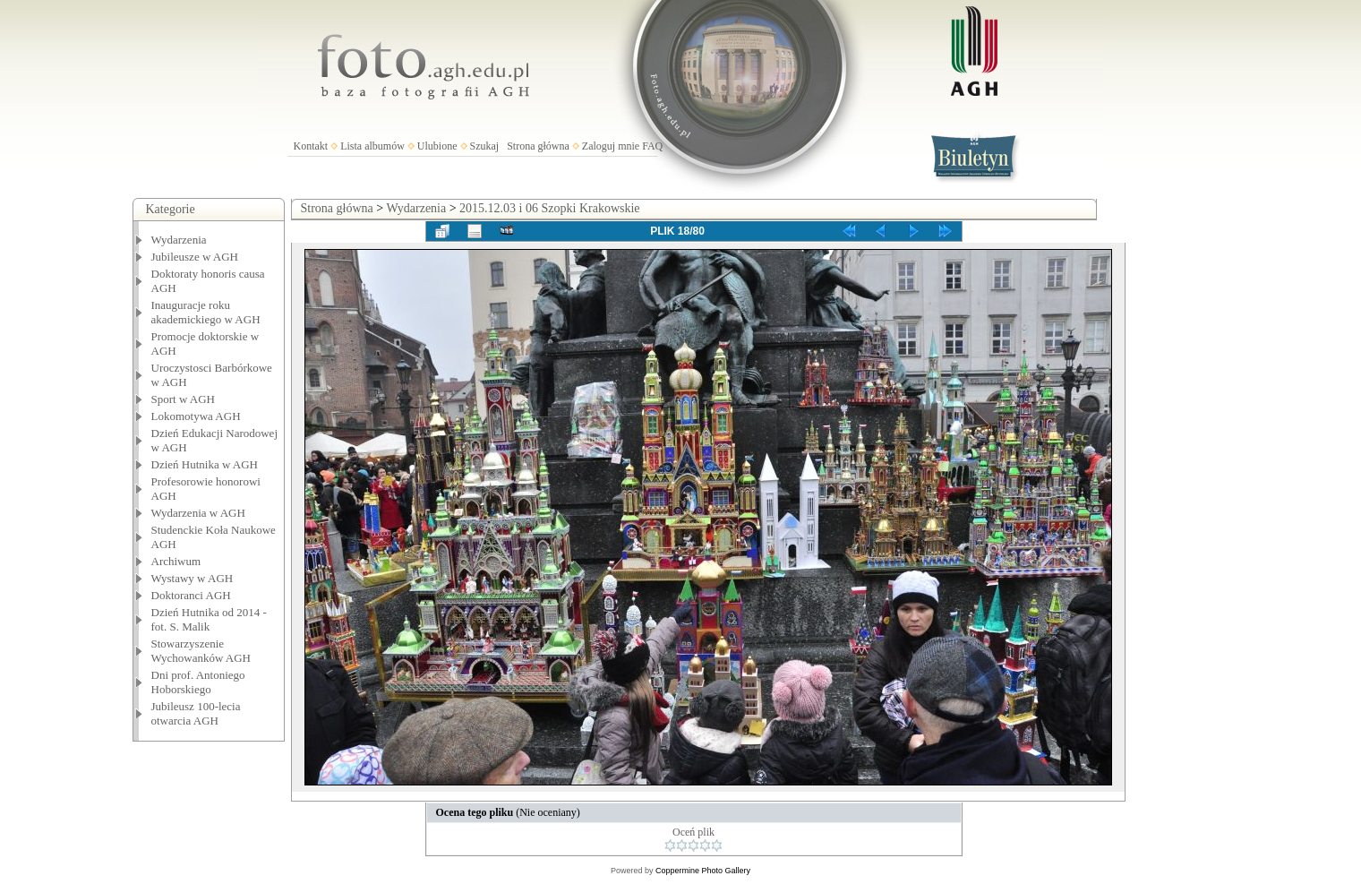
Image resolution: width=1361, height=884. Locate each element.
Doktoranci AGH (191, 595)
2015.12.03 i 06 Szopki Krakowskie (549, 208)
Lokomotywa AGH (196, 416)
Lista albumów (372, 146)
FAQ (652, 146)
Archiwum (176, 561)
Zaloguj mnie (610, 146)
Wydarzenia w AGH (198, 512)
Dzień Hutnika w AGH (205, 464)
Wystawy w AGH (192, 578)
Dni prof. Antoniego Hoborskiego (198, 682)
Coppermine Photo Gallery (702, 870)
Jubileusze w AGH (195, 256)
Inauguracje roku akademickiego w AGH (206, 312)
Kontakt (311, 146)
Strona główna (538, 146)
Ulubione (437, 146)
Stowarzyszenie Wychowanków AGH (201, 651)
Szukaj (485, 146)
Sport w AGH (183, 399)
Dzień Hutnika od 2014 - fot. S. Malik (209, 619)
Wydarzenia (179, 239)
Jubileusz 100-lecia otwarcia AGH (196, 713)
